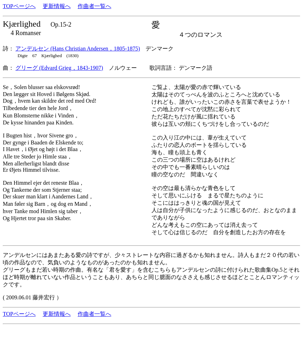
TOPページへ (19, 6)
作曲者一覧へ (94, 6)
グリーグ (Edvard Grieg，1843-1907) (59, 68)
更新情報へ (57, 6)
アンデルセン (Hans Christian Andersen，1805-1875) (77, 49)
